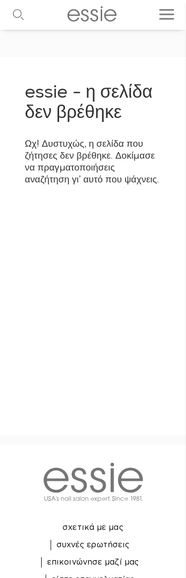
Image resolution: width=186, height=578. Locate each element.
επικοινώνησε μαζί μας (93, 561)
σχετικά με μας (92, 526)
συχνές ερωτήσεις (93, 544)
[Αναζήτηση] (12, 15)
